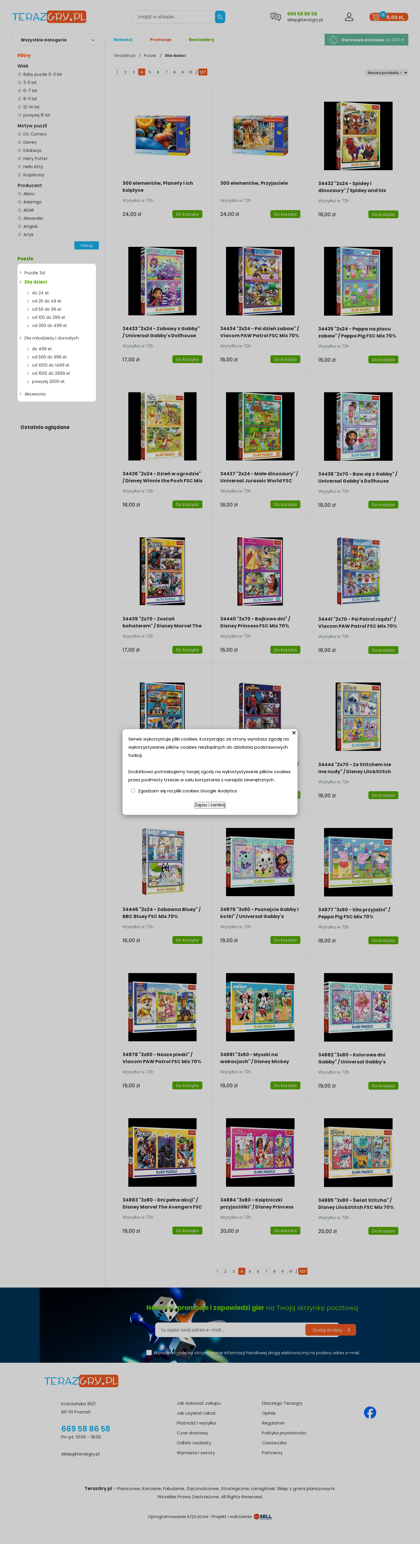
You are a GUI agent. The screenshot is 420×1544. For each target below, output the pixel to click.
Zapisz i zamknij (210, 805)
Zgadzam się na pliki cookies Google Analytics (187, 791)
